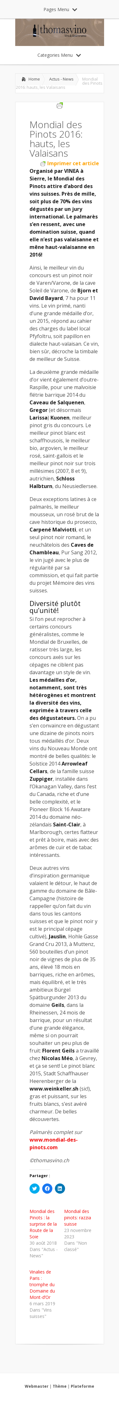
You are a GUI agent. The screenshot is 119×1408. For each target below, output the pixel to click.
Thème (60, 1386)
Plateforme (82, 1386)
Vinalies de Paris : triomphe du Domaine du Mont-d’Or (42, 1284)
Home (34, 79)
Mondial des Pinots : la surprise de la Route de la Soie (43, 1224)
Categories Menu (59, 55)
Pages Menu (60, 9)
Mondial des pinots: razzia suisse (77, 1217)
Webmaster (37, 1386)
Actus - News (61, 79)
